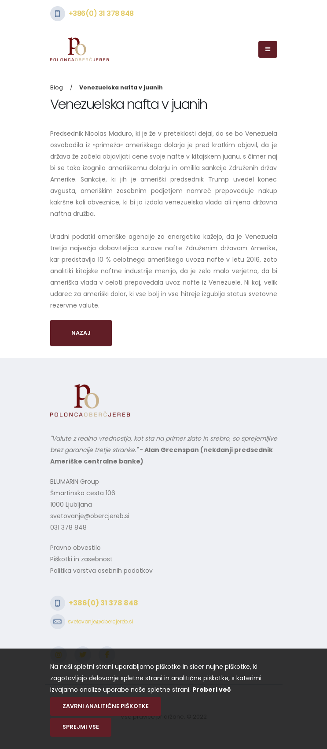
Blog (56, 87)
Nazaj (81, 333)
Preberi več (211, 689)
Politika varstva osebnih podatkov (101, 570)
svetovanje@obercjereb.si (89, 516)
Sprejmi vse (80, 726)
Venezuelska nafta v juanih (121, 87)
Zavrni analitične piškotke (105, 706)
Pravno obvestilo (75, 547)
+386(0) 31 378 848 (101, 13)
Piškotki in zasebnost (81, 559)
